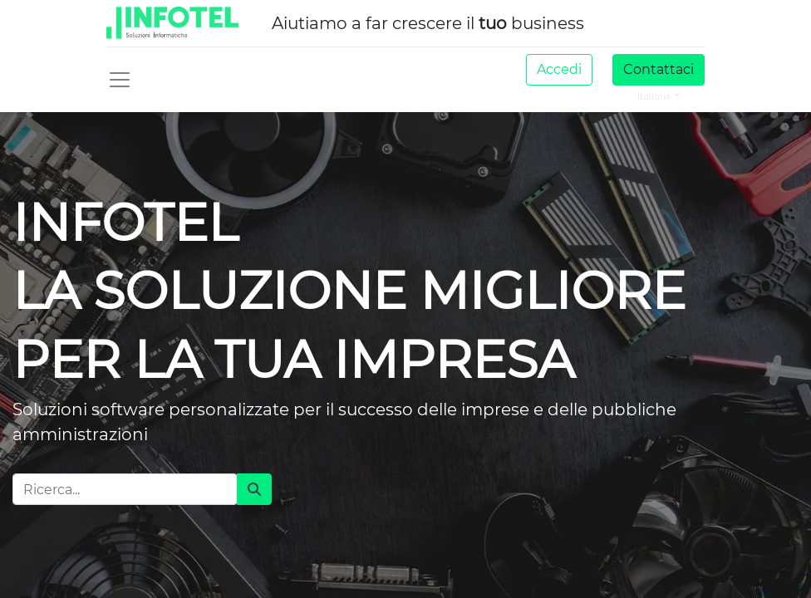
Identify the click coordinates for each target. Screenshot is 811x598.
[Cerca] (254, 489)
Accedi (559, 69)
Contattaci (658, 69)
